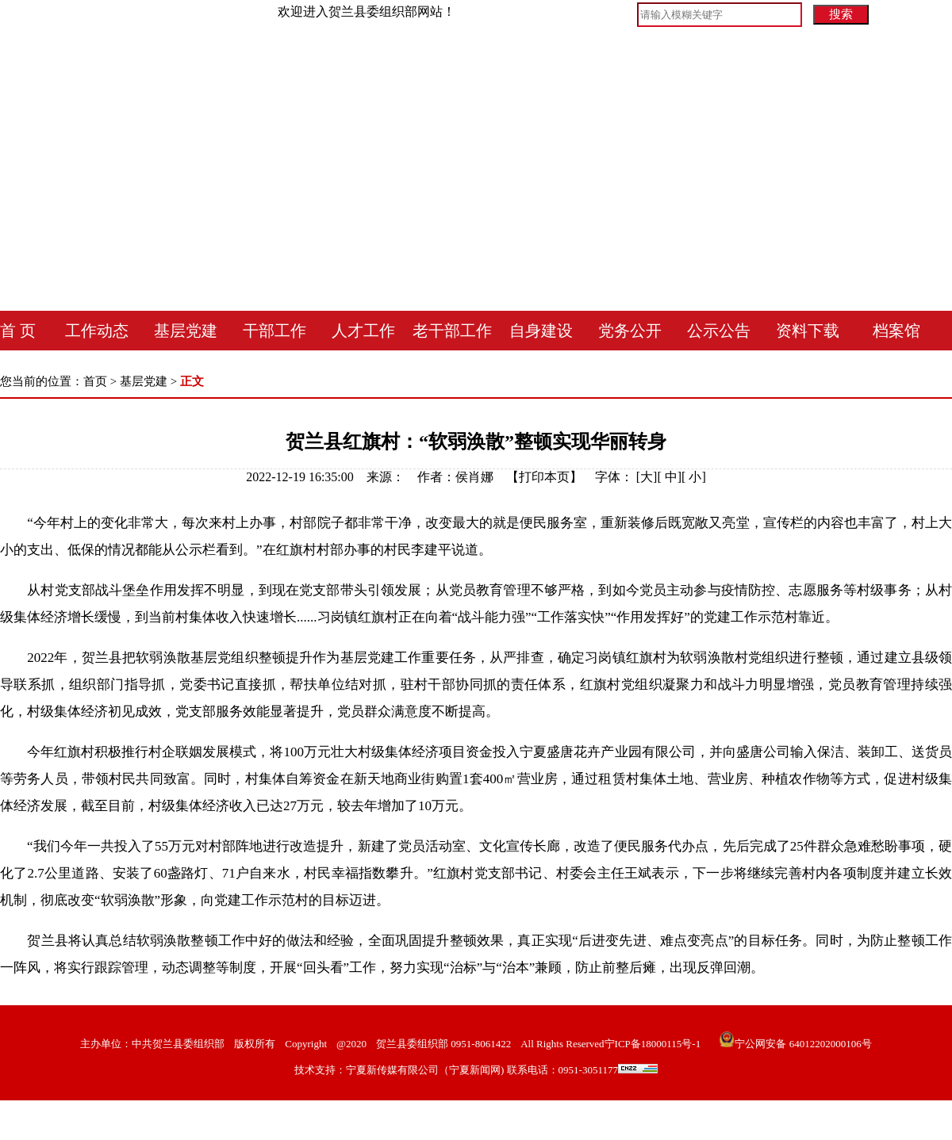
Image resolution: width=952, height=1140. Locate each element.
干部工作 (274, 330)
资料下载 (807, 330)
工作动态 (97, 330)
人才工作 (363, 330)
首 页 (18, 330)
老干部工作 (452, 330)
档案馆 (896, 330)
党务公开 (630, 330)
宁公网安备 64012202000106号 (795, 1044)
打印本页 (544, 477)
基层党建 (185, 330)
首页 (95, 381)
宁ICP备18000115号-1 (653, 1044)
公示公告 (718, 330)
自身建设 (541, 330)
